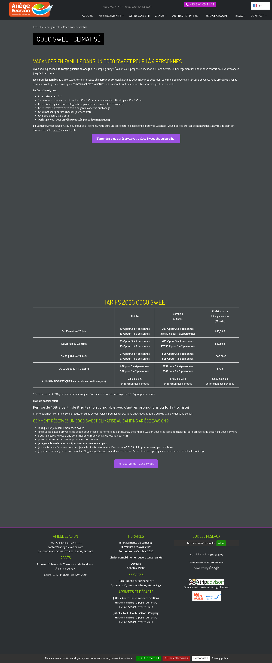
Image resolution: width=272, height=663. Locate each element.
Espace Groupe (218, 16)
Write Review (215, 562)
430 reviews (215, 554)
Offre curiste (139, 16)
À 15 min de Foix (65, 568)
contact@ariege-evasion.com (65, 547)
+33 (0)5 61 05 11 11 (69, 542)
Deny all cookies (176, 658)
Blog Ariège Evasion (94, 451)
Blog (240, 16)
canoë (56, 130)
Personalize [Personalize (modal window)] (200, 658)
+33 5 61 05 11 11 (202, 4)
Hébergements (111, 16)
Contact (259, 16)
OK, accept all (148, 658)
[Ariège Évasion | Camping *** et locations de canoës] (31, 9)
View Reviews (198, 562)
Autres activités (186, 16)
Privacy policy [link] (220, 658)
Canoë (161, 16)
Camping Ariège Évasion (50, 125)
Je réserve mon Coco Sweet (136, 464)
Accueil (87, 16)
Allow (221, 543)
